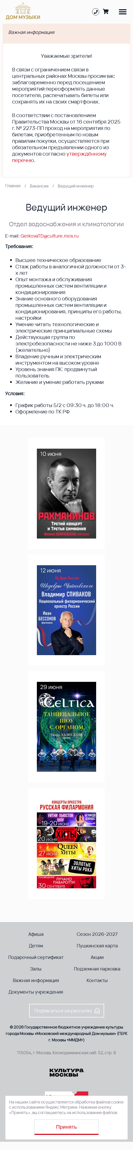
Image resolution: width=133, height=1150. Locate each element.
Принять (66, 1127)
